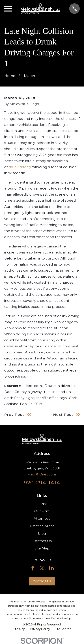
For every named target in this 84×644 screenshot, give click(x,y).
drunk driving (20, 167)
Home (42, 504)
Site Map (42, 548)
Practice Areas (42, 526)
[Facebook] (32, 568)
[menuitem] (19, 629)
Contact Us (42, 541)
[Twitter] (42, 568)
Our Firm (42, 511)
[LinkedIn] (51, 568)
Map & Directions (41, 474)
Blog (42, 533)
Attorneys (42, 518)
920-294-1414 (42, 482)
